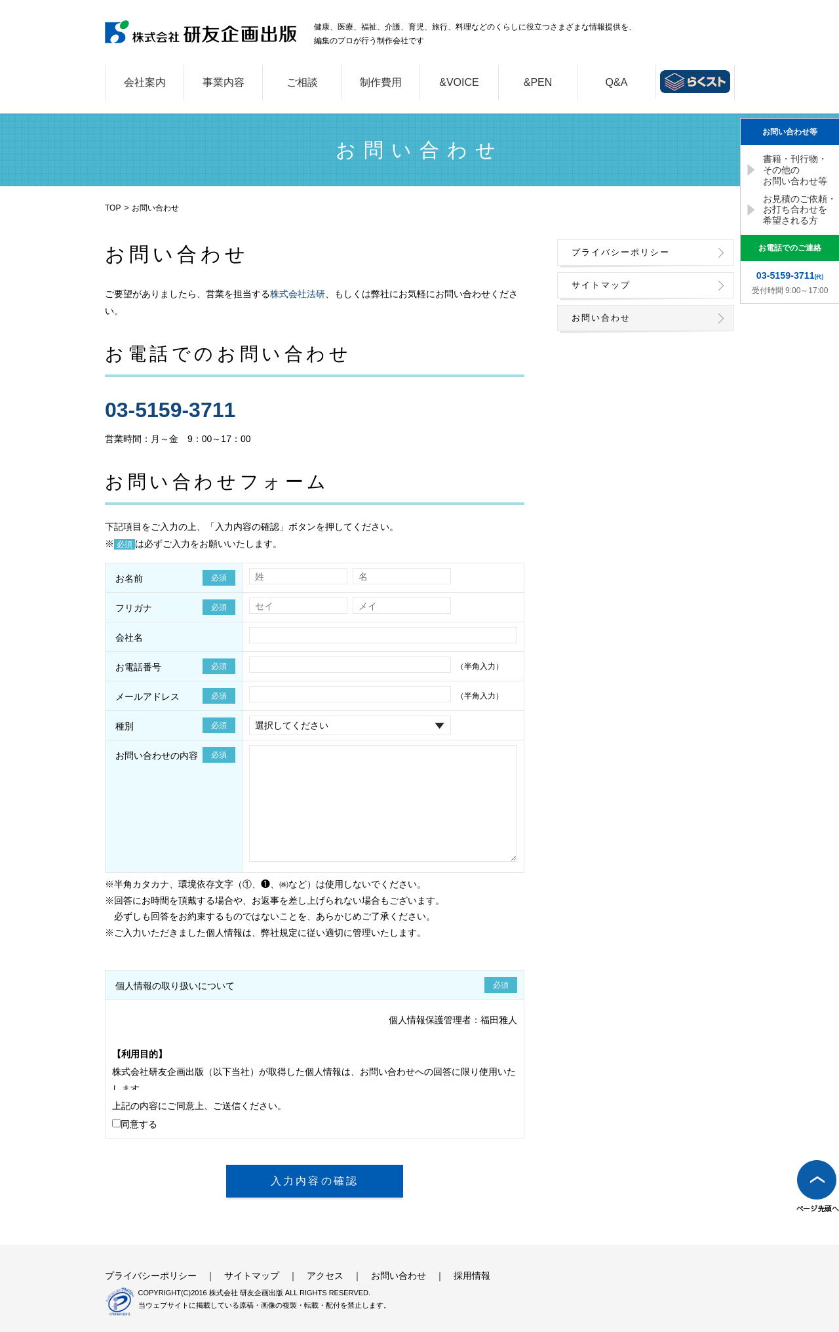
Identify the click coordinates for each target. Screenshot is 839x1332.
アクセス (325, 1275)
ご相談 (302, 82)
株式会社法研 (297, 294)
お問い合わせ (601, 318)
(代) (789, 275)
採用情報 (472, 1275)
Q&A (617, 82)
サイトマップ (601, 285)
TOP (113, 207)
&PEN (538, 82)
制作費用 (381, 82)
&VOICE (458, 82)
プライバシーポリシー (621, 252)
